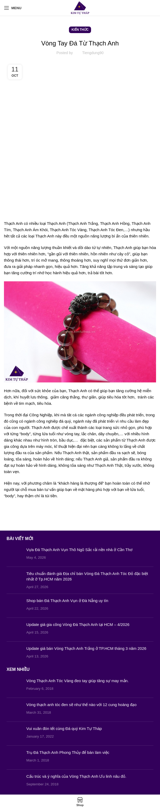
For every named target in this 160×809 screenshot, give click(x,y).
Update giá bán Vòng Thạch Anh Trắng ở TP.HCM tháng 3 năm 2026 (86, 648)
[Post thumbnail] (14, 555)
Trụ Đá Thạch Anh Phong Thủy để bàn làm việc (67, 752)
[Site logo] (80, 7)
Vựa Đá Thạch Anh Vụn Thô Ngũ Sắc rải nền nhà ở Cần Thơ (79, 549)
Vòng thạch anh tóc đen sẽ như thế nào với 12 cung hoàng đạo (81, 704)
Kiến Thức (80, 30)
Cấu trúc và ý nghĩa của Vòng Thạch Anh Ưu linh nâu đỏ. (76, 776)
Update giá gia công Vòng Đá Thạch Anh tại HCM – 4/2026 (77, 624)
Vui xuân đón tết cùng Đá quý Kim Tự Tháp (64, 728)
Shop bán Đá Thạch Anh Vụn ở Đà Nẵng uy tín (67, 600)
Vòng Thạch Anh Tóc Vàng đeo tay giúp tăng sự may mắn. (77, 680)
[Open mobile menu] (12, 8)
